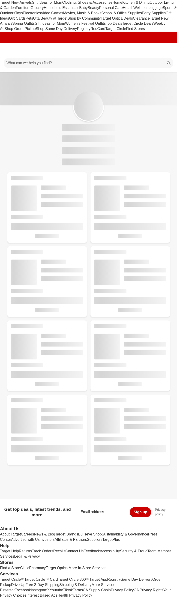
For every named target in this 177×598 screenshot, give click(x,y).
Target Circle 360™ (74, 579)
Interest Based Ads (42, 595)
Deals (128, 18)
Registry (84, 29)
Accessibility (110, 551)
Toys (19, 13)
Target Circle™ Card (41, 579)
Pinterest (7, 590)
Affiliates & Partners (71, 539)
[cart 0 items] (167, 50)
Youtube (56, 590)
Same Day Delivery (136, 579)
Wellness (140, 8)
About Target (10, 534)
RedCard (97, 29)
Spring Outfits (23, 23)
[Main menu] (10, 50)
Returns (25, 551)
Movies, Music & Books (82, 13)
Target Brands (66, 534)
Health (128, 8)
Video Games (52, 13)
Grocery (37, 8)
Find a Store (10, 568)
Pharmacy (37, 568)
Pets (29, 18)
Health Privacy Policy (74, 595)
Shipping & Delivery (75, 585)
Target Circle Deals (137, 23)
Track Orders (42, 551)
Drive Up (18, 585)
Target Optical (112, 18)
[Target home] (88, 50)
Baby (83, 8)
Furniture (23, 8)
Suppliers (94, 539)
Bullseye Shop (90, 534)
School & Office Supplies (121, 13)
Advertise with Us (25, 539)
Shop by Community (84, 18)
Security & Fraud (133, 551)
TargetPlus (111, 539)
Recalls (59, 551)
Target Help (9, 551)
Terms (78, 590)
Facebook (23, 590)
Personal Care (111, 8)
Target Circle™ (12, 579)
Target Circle (115, 29)
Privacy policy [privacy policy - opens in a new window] (166, 512)
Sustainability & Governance (125, 534)
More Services (103, 585)
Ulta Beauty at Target (50, 18)
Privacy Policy (122, 590)
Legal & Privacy (27, 556)
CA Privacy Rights (148, 590)
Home (117, 2)
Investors (47, 539)
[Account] (155, 50)
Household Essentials (61, 8)
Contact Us (74, 551)
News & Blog (44, 534)
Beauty (93, 8)
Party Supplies (154, 13)
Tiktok (68, 590)
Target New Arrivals (16, 2)
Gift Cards (17, 18)
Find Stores (135, 29)
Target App (98, 579)
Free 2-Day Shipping (42, 585)
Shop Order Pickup (20, 29)
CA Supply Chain (97, 590)
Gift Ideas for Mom (47, 2)
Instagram (39, 590)
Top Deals (114, 23)
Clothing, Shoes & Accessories (87, 2)
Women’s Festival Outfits (85, 23)
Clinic (24, 568)
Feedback (92, 551)
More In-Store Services (87, 568)
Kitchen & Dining (136, 2)
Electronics (32, 13)
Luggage (155, 8)
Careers (27, 534)
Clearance (141, 18)
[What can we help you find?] (88, 63)
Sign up (140, 512)
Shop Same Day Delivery (56, 29)
